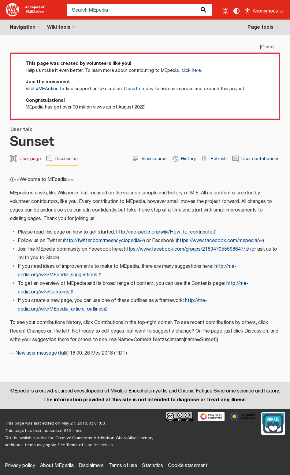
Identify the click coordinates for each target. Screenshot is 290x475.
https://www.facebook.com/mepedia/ (218, 241)
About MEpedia (57, 465)
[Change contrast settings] (236, 11)
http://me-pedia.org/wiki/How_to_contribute (164, 232)
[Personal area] (264, 10)
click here (191, 70)
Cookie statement (187, 465)
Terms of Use (79, 445)
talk (63, 353)
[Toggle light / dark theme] (225, 11)
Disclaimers (91, 465)
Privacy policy (20, 465)
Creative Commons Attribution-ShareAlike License (103, 438)
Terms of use (123, 465)
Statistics (152, 465)
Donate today (139, 88)
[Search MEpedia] (139, 10)
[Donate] (273, 423)
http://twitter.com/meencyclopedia (102, 241)
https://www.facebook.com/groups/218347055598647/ (184, 249)
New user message (36, 353)
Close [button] (267, 46)
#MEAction (47, 88)
